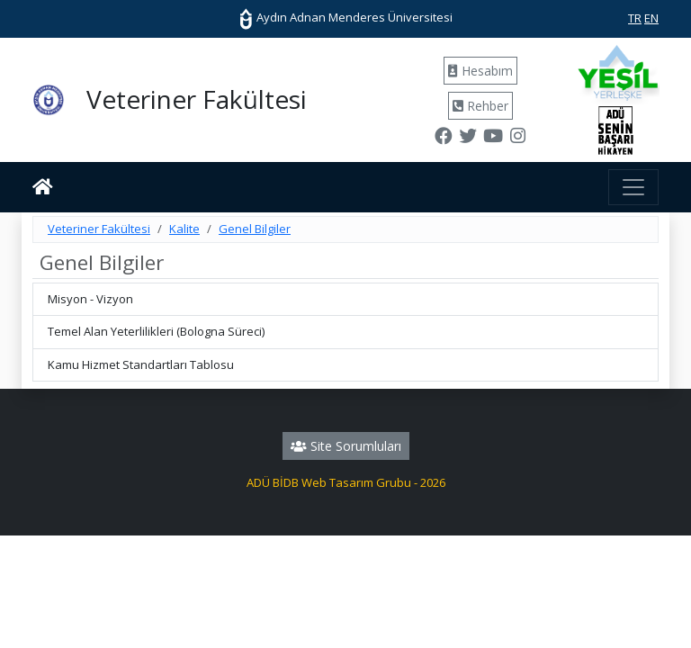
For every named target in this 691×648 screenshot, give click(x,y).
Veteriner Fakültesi (99, 228)
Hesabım (480, 70)
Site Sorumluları (346, 445)
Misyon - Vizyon (90, 299)
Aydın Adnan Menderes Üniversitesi (345, 17)
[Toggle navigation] (633, 187)
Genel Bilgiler (255, 228)
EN (651, 18)
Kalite (184, 228)
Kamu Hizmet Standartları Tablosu (141, 364)
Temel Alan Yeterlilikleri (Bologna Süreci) (156, 331)
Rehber (480, 105)
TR (635, 18)
